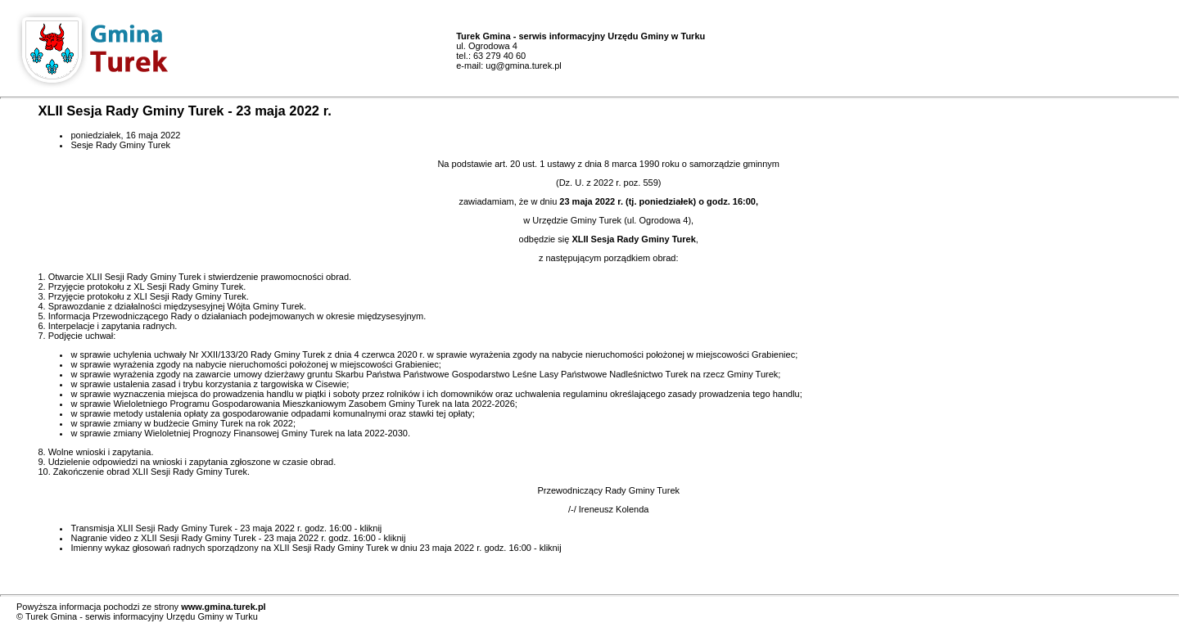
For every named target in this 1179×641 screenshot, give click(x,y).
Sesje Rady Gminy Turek (120, 145)
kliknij (370, 528)
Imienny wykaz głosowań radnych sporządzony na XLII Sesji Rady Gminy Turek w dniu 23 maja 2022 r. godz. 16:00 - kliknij (315, 548)
